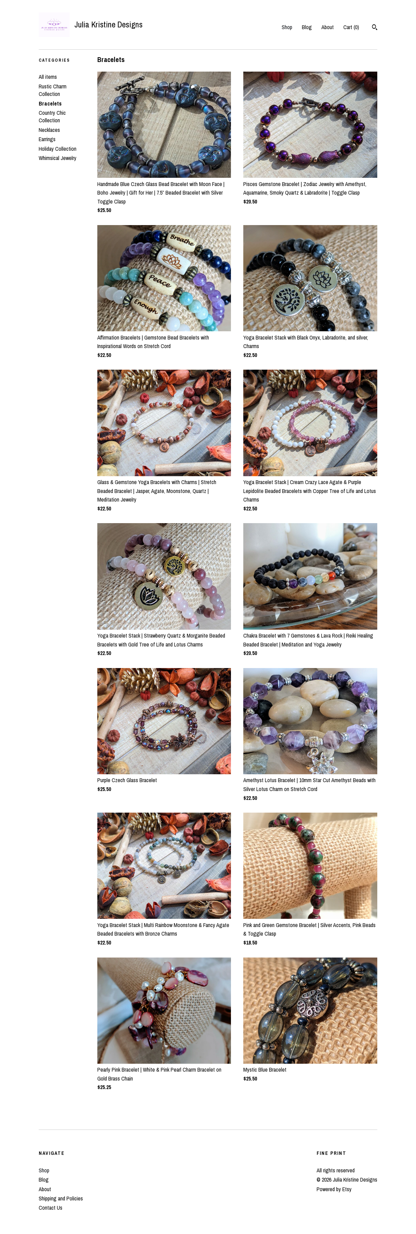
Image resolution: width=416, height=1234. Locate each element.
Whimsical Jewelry (57, 158)
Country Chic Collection (52, 116)
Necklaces (49, 130)
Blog (307, 27)
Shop (287, 27)
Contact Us (50, 1207)
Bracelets (50, 103)
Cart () (351, 27)
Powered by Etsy (334, 1189)
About (327, 27)
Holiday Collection (57, 148)
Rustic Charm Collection (52, 90)
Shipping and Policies (61, 1198)
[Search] (374, 28)
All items (48, 77)
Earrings (47, 139)
